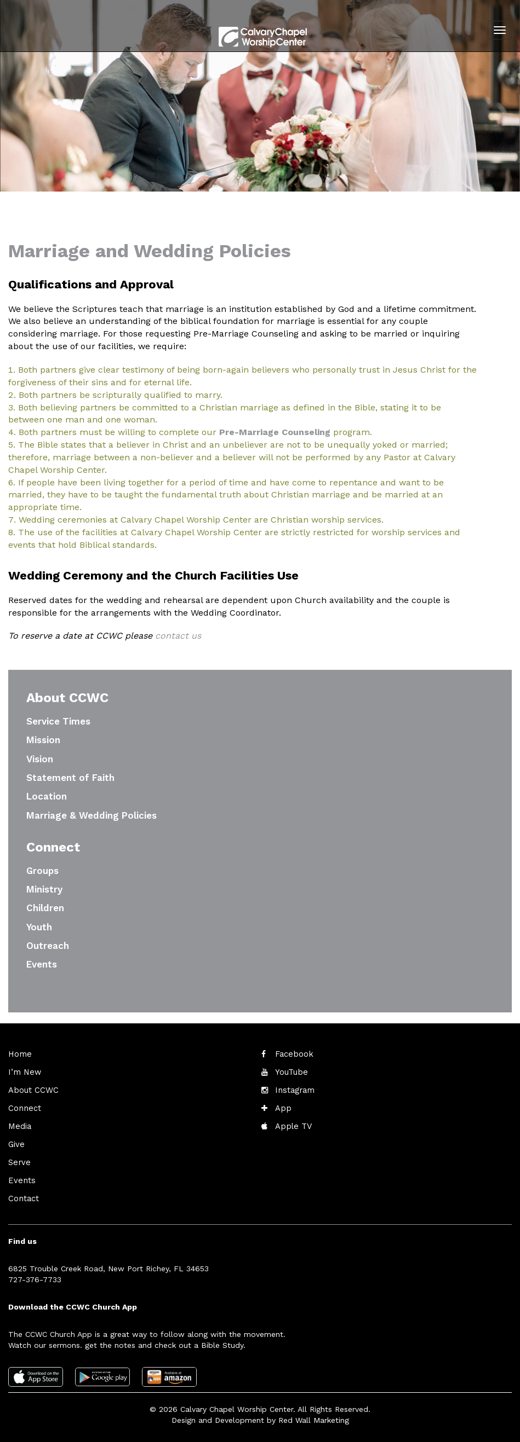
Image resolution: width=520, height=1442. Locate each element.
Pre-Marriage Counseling (274, 432)
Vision (39, 759)
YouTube (290, 1071)
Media (19, 1124)
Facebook (293, 1054)
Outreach (47, 945)
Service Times (58, 721)
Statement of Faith (70, 777)
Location (46, 796)
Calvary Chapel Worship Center (236, 1403)
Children (45, 907)
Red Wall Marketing (313, 1414)
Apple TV (292, 1124)
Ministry (44, 889)
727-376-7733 (34, 1274)
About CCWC (31, 1089)
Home (19, 1054)
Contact (23, 1194)
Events (41, 964)
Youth (39, 927)
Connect (23, 1106)
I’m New (23, 1071)
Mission (43, 739)
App (282, 1106)
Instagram (293, 1089)
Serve (18, 1159)
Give (16, 1141)
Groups (42, 870)
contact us (178, 635)
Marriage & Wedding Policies (91, 815)
